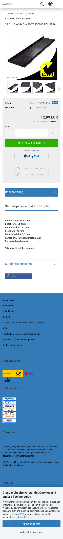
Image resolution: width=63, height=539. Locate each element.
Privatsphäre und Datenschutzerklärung (21, 334)
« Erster (10, 13)
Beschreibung (14, 192)
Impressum (8, 305)
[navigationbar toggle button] (59, 4)
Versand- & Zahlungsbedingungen (19, 339)
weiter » (31, 13)
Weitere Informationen (31, 532)
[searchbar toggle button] (42, 4)
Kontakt (6, 317)
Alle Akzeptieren (31, 523)
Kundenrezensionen (18, 264)
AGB (5, 328)
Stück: (8, 126)
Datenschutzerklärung (20, 517)
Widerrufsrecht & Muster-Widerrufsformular (23, 322)
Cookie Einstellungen (12, 345)
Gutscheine (8, 311)
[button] (58, 89)
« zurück (21, 13)
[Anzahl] (31, 133)
